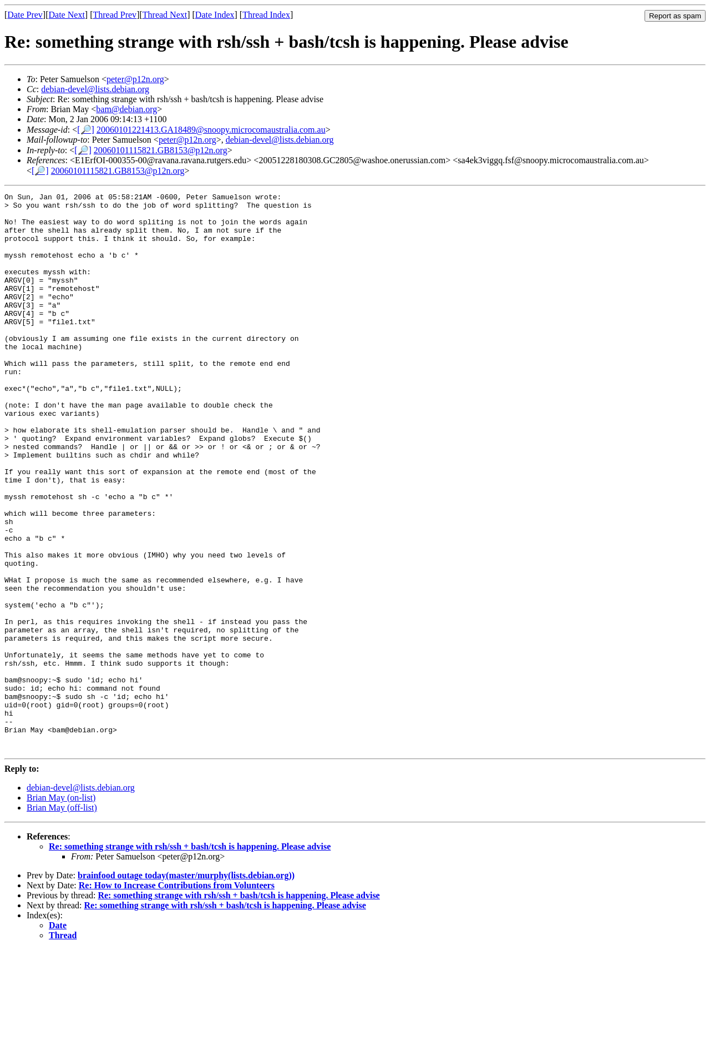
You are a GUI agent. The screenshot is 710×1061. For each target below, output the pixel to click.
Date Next (67, 14)
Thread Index (266, 14)
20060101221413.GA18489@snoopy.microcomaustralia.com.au (211, 129)
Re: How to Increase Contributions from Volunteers (177, 997)
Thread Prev (114, 14)
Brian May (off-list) (62, 919)
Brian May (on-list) (61, 909)
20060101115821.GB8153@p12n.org (160, 150)
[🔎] (85, 129)
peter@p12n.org (135, 79)
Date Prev (25, 14)
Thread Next (165, 14)
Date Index (215, 14)
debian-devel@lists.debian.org (95, 89)
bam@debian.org (126, 109)
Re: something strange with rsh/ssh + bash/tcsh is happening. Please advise (190, 958)
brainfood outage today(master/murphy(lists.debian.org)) (186, 987)
